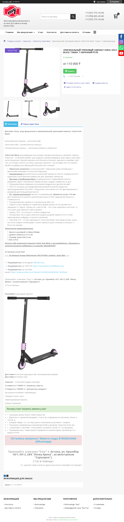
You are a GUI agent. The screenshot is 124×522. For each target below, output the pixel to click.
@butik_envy (39, 262)
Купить (71, 71)
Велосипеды (40, 504)
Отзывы (86, 32)
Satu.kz (73, 517)
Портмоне (39, 508)
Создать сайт (7, 2)
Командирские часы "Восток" (76, 508)
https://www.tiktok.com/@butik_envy (48, 266)
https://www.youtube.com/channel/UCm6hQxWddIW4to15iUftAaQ (39, 272)
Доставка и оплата (69, 32)
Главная (9, 32)
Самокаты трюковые (41, 41)
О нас (40, 32)
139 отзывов (100, 2)
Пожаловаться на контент (68, 520)
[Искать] (73, 16)
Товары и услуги (14, 41)
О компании (99, 504)
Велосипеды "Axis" (72, 504)
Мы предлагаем (25, 32)
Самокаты (27, 41)
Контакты (51, 32)
